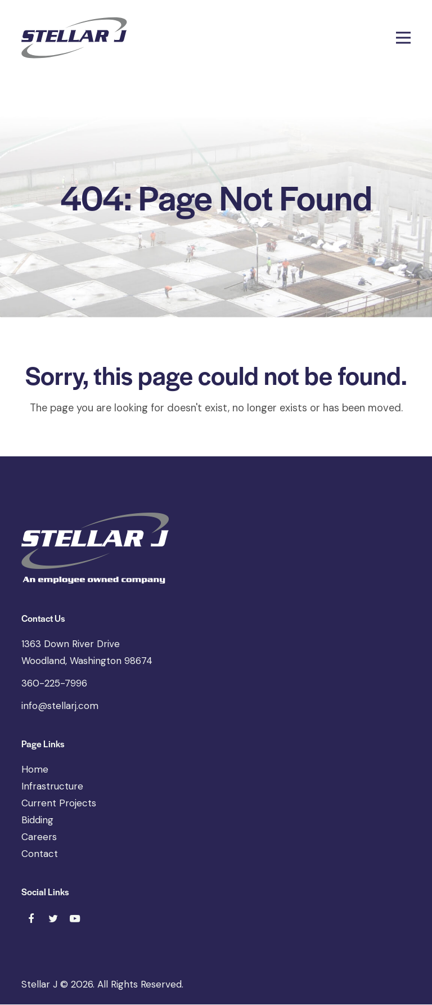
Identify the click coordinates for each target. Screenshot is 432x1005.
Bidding (37, 820)
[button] (403, 38)
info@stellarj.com (59, 706)
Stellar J (39, 985)
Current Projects (58, 803)
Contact (39, 854)
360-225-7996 (54, 684)
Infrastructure (52, 786)
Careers (39, 837)
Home (34, 770)
